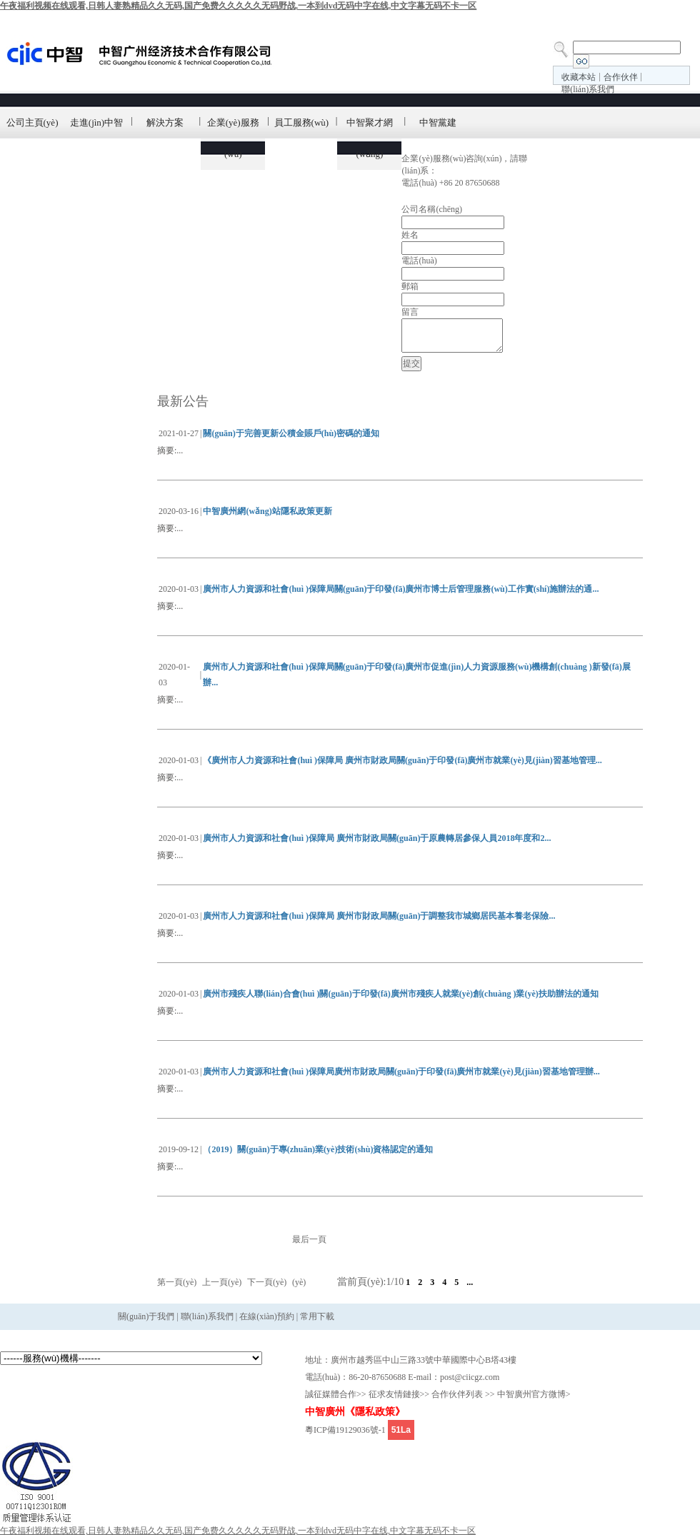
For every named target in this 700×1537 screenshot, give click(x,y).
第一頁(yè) (176, 1282)
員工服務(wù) (301, 122)
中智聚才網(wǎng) (369, 138)
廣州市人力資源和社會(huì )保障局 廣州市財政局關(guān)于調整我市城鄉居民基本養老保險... (379, 916)
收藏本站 (578, 77)
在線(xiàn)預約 (266, 1316)
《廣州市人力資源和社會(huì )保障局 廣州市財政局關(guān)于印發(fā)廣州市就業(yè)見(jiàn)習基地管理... (402, 760)
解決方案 (165, 122)
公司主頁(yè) (32, 122)
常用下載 (316, 1316)
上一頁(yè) (221, 1282)
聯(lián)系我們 (587, 89)
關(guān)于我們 (146, 1316)
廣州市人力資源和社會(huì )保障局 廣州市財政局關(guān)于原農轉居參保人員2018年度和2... (377, 838)
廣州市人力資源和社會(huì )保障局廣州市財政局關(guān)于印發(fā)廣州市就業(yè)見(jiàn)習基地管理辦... (401, 1072)
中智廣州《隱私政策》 (355, 1411)
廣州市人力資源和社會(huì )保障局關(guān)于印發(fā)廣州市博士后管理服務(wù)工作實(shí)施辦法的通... (401, 589)
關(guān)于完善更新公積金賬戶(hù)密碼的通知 (291, 433)
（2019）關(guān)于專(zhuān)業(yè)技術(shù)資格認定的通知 (318, 1149)
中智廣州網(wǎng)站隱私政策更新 (267, 511)
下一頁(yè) (266, 1282)
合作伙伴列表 (457, 1394)
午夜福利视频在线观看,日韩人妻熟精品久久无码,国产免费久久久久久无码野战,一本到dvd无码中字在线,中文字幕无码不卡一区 (238, 6)
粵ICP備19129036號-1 (345, 1430)
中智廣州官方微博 (531, 1394)
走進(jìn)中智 (96, 122)
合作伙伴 (621, 77)
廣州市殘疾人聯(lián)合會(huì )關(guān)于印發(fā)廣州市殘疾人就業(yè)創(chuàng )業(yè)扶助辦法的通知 (400, 994)
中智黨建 (437, 122)
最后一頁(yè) (309, 1260)
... (469, 1282)
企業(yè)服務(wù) (233, 138)
